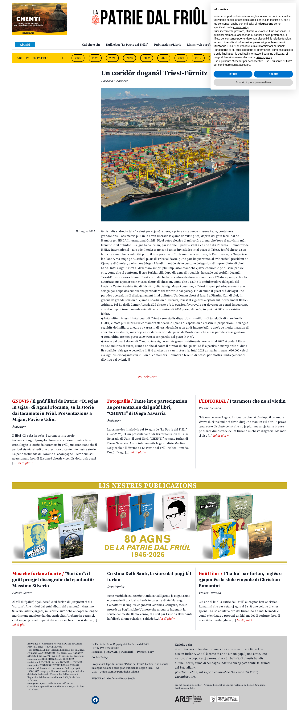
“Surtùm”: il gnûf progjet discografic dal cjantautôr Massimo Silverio (53, 580)
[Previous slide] (64, 58)
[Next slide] (281, 58)
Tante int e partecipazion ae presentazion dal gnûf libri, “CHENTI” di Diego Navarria (147, 407)
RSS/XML (111, 652)
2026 (78, 58)
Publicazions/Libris (167, 45)
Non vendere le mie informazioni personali (259, 666)
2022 (147, 58)
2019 (198, 58)
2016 (250, 58)
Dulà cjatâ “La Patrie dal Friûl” (127, 45)
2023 (129, 58)
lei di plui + (25, 463)
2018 (215, 58)
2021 (164, 58)
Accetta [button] (273, 694)
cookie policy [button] (240, 647)
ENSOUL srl (98, 678)
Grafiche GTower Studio (121, 678)
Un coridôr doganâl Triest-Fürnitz (154, 73)
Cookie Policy (100, 657)
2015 (267, 58)
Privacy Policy (145, 652)
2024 (112, 58)
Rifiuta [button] (233, 694)
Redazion (97, 652)
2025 (95, 58)
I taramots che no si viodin (242, 401)
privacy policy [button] (264, 677)
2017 (232, 58)
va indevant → (149, 377)
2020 (181, 58)
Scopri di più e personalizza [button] (253, 702)
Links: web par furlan (202, 45)
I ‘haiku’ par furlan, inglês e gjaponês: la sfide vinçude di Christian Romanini (240, 580)
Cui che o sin (91, 45)
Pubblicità (127, 652)
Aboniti (25, 45)
